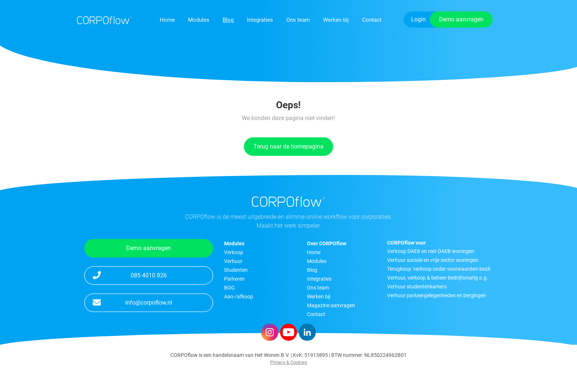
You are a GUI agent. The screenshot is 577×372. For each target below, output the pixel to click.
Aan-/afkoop (238, 296)
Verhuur (233, 261)
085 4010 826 (130, 274)
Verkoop (233, 252)
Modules (198, 20)
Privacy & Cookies (288, 362)
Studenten (236, 270)
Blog (228, 20)
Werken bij (336, 20)
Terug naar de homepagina (288, 146)
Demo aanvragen (461, 19)
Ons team (298, 20)
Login (418, 19)
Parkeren (234, 279)
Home (167, 20)
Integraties (260, 20)
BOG (229, 288)
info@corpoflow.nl (132, 302)
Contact (372, 20)
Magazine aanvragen (331, 305)
